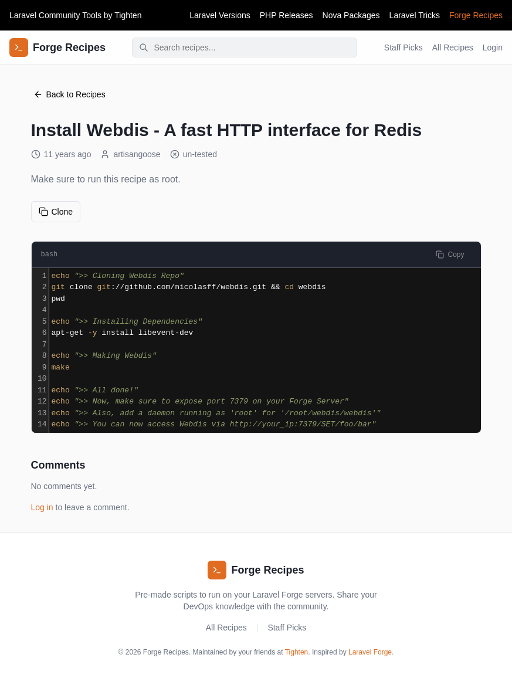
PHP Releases (286, 15)
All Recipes (452, 47)
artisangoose (130, 154)
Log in (42, 507)
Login (493, 47)
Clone (56, 211)
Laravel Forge (370, 652)
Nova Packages (351, 15)
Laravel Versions (219, 15)
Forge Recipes (476, 15)
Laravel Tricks (414, 15)
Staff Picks (403, 47)
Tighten (127, 15)
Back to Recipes (69, 94)
